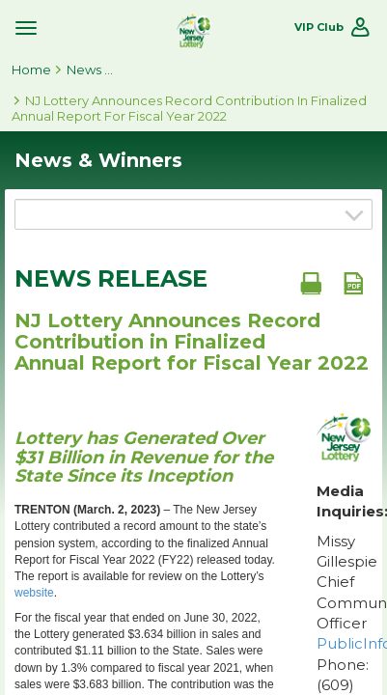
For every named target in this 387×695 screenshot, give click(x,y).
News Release (110, 279)
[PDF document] (353, 282)
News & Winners (91, 69)
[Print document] (310, 282)
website (34, 592)
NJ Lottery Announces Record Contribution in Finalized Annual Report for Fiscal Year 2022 (189, 108)
